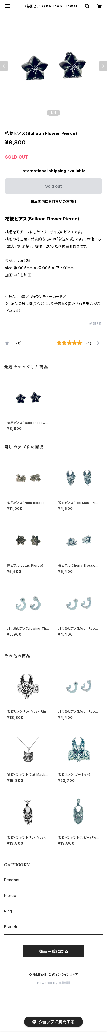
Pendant (12, 880)
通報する (95, 323)
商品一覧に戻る (53, 951)
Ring (8, 911)
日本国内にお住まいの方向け (53, 201)
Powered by (53, 983)
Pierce (10, 895)
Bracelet (12, 926)
